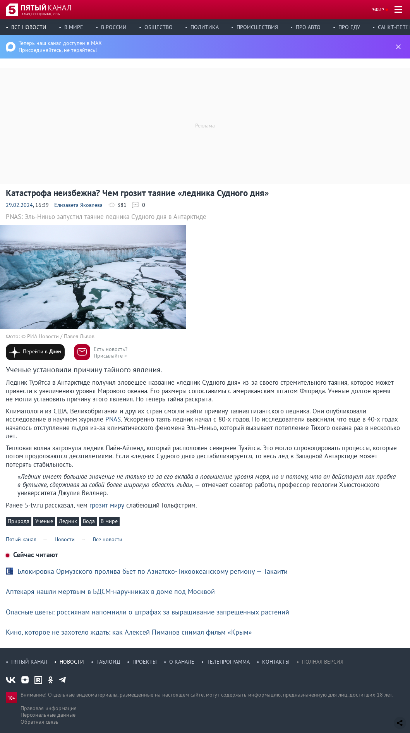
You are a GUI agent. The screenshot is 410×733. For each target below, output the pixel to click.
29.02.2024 (19, 204)
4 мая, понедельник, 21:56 (41, 14)
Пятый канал (29, 661)
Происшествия (257, 27)
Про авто (308, 27)
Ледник (68, 521)
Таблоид (108, 661)
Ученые (44, 521)
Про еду (349, 27)
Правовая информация (49, 708)
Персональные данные (48, 714)
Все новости (28, 27)
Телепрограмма (228, 661)
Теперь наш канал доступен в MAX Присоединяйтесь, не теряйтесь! (60, 46)
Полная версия (322, 661)
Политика (204, 27)
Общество (158, 27)
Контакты (276, 661)
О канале (181, 661)
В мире (73, 27)
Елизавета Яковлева (78, 204)
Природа (18, 521)
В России (114, 27)
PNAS (113, 419)
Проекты (144, 661)
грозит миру (106, 505)
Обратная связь (39, 721)
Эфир (378, 9)
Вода (89, 521)
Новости (72, 661)
